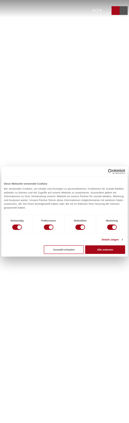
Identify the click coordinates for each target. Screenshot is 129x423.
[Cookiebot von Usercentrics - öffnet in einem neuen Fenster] (110, 171)
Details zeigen (110, 239)
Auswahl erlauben (64, 249)
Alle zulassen (105, 249)
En (94, 10)
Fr (100, 10)
